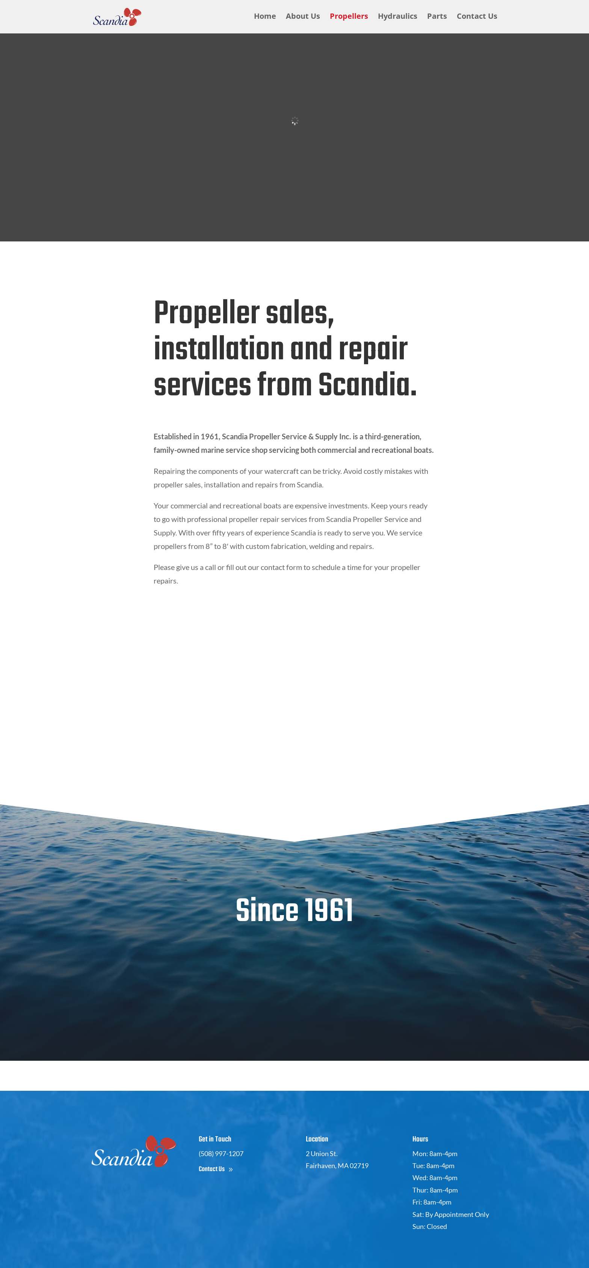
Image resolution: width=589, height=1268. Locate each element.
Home (265, 18)
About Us (303, 18)
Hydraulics (397, 18)
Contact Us (477, 18)
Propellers (349, 18)
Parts (437, 18)
